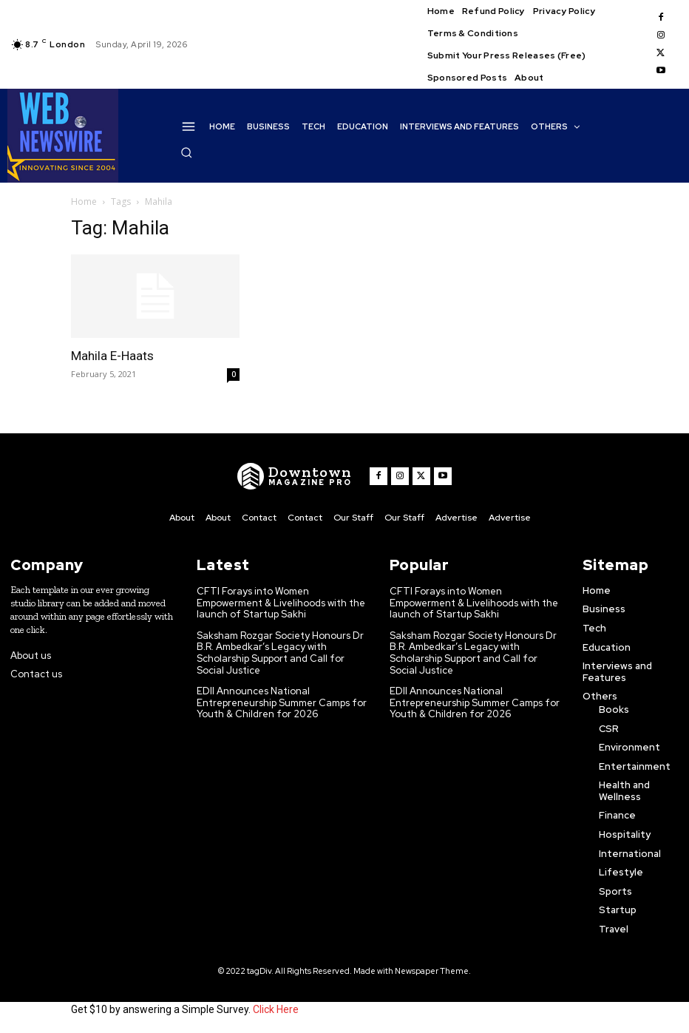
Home (84, 201)
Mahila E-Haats (112, 355)
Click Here (276, 1009)
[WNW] (294, 476)
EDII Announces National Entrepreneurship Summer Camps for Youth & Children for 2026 (282, 702)
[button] (186, 152)
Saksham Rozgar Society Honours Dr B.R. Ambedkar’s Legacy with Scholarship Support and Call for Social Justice (280, 653)
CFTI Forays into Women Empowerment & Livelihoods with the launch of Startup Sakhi (281, 602)
